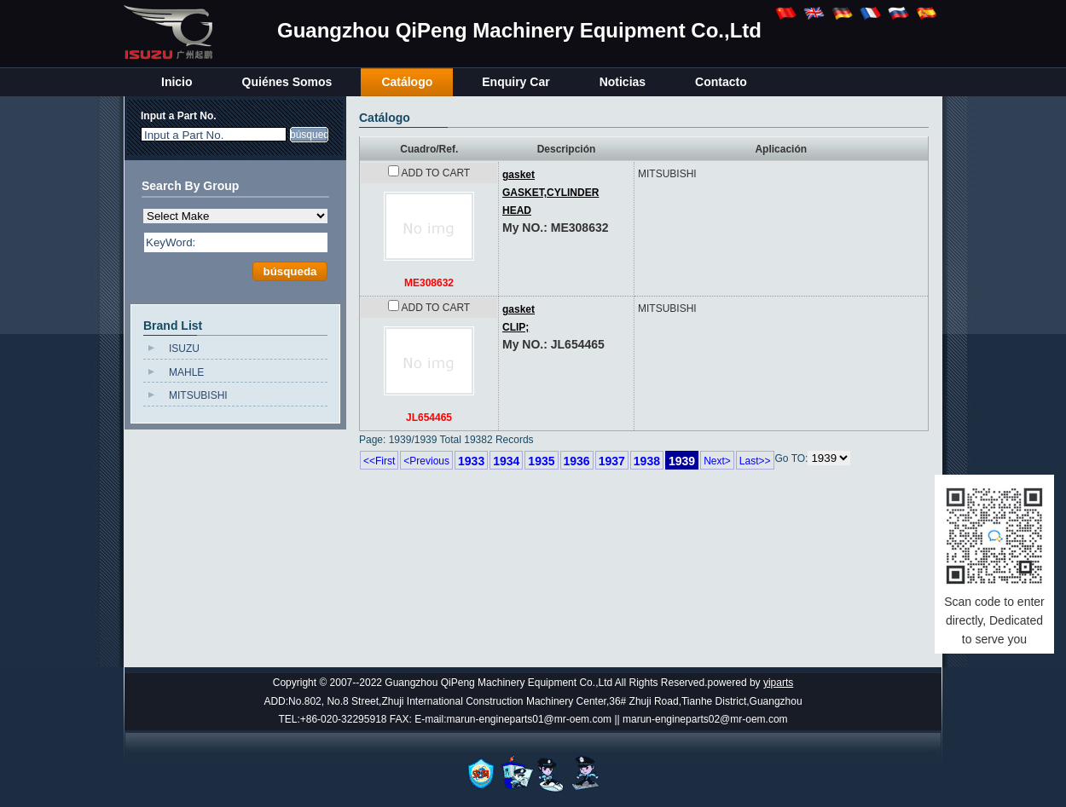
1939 (682, 461)
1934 (506, 461)
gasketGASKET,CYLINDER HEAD (550, 192)
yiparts (778, 683)
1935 (541, 461)
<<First (379, 461)
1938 (647, 461)
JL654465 (429, 418)
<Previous (426, 461)
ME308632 (429, 283)
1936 (577, 461)
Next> (717, 461)
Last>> (755, 461)
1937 (612, 461)
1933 (471, 461)
